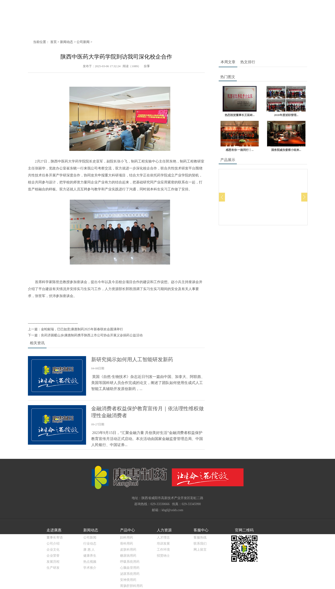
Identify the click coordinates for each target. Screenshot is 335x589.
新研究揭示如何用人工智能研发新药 (132, 359)
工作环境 (163, 549)
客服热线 (200, 537)
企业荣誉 (53, 555)
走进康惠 (54, 530)
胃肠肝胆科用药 (131, 586)
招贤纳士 (163, 555)
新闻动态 (66, 42)
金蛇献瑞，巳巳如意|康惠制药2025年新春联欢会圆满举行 (82, 329)
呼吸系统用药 (130, 561)
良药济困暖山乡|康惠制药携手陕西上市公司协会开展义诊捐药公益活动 (92, 335)
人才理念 (163, 537)
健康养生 (89, 555)
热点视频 (89, 561)
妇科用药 (126, 537)
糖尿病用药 (128, 555)
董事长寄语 (55, 537)
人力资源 (164, 530)
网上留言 (200, 549)
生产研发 (53, 567)
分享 (146, 66)
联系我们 (200, 543)
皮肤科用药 (128, 549)
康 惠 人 (89, 549)
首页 (53, 42)
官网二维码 (244, 530)
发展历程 (53, 561)
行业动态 (89, 543)
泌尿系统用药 (130, 574)
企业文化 (53, 549)
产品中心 (127, 530)
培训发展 (163, 543)
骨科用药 (126, 543)
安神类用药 (128, 580)
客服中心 (201, 530)
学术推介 (89, 567)
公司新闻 (83, 42)
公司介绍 (53, 543)
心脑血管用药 (130, 567)
